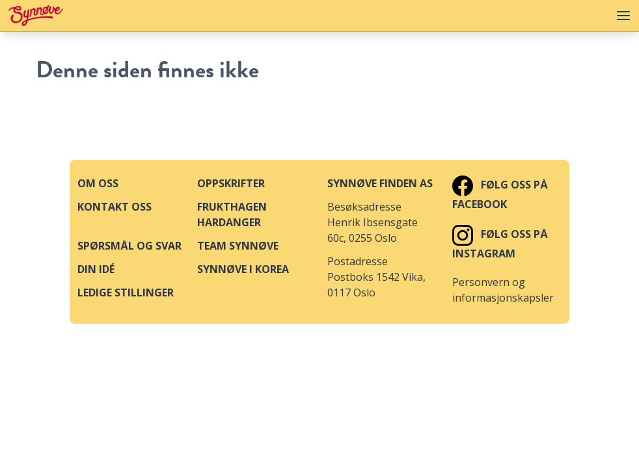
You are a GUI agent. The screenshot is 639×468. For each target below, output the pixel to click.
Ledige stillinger (125, 292)
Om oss (97, 183)
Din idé (96, 269)
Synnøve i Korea (243, 269)
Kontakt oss (114, 207)
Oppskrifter (231, 183)
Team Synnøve (238, 246)
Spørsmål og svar (129, 246)
